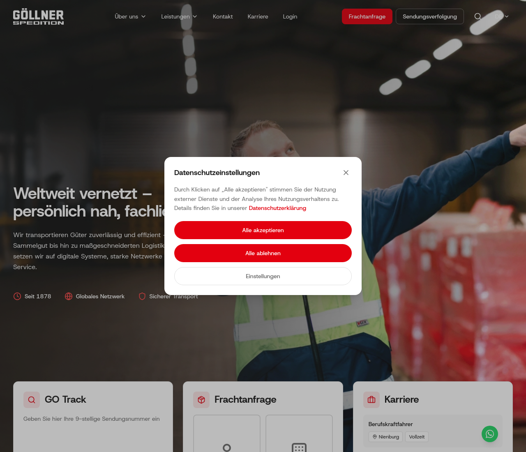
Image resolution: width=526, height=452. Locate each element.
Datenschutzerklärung (277, 208)
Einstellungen (263, 276)
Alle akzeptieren (263, 230)
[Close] (346, 172)
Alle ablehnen (263, 253)
